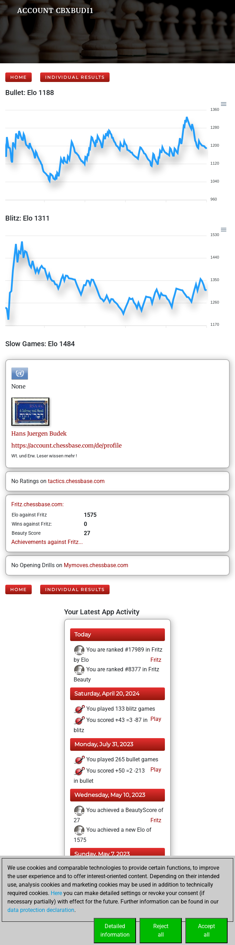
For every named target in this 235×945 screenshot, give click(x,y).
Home (18, 77)
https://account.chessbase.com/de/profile (66, 445)
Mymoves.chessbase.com (96, 565)
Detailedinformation (115, 930)
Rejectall (160, 930)
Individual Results (75, 77)
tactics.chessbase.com (76, 481)
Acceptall (206, 930)
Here (56, 893)
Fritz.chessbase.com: (37, 504)
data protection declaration (40, 910)
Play (155, 719)
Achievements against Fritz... (47, 542)
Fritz (155, 660)
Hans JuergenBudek (39, 433)
